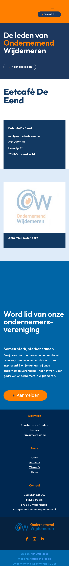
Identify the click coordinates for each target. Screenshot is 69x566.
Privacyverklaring (35, 434)
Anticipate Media (40, 558)
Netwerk (34, 462)
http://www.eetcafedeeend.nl (10, 160)
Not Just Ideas (39, 553)
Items (34, 472)
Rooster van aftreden (34, 425)
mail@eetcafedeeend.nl (24, 136)
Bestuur (34, 430)
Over (34, 457)
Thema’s (34, 467)
